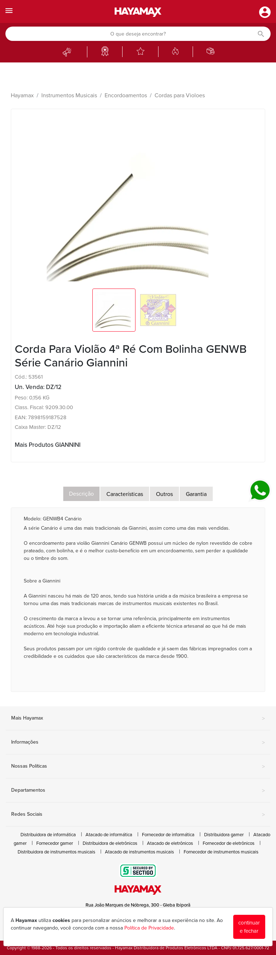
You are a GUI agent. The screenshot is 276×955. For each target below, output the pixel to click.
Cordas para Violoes (180, 95)
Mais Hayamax (138, 718)
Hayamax (22, 95)
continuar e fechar (249, 926)
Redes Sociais (138, 814)
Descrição (81, 493)
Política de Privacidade (149, 928)
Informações (138, 742)
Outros (164, 494)
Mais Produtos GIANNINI (47, 445)
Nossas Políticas (138, 766)
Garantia (196, 494)
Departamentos (138, 790)
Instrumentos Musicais (69, 95)
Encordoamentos (126, 95)
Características (124, 494)
